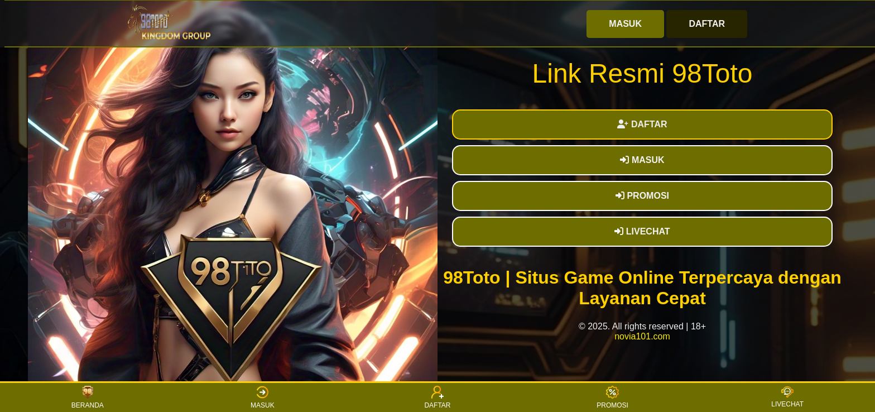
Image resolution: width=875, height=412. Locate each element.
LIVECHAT (642, 231)
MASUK (625, 23)
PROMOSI (642, 195)
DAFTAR (707, 23)
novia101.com (642, 336)
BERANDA (87, 397)
